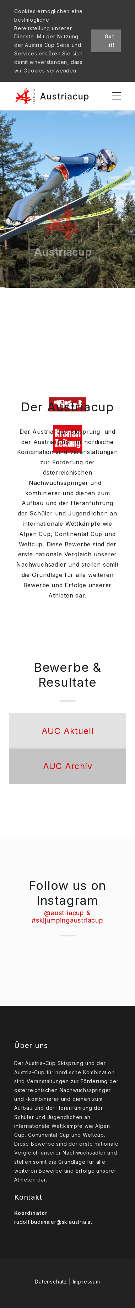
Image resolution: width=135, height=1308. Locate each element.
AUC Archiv (67, 766)
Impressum (86, 1282)
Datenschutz (51, 1282)
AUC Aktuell (68, 731)
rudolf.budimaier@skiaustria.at (53, 1222)
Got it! (109, 40)
